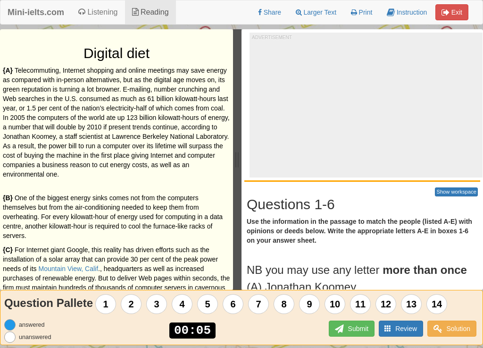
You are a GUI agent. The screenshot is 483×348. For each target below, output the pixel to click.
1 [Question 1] (105, 304)
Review (400, 328)
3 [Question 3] (156, 304)
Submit (350, 328)
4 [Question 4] (182, 304)
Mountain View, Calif (69, 268)
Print (362, 12)
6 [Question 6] (233, 304)
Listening (98, 12)
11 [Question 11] (360, 304)
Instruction (407, 12)
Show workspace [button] (456, 192)
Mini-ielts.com (36, 12)
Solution (451, 328)
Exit (451, 12)
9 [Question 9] (309, 304)
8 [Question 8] (284, 304)
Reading (150, 12)
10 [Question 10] (335, 304)
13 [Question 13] (411, 304)
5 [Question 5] (207, 304)
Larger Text (316, 12)
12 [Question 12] (386, 304)
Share (269, 12)
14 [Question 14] (437, 304)
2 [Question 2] (131, 304)
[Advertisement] (367, 107)
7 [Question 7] (258, 304)
